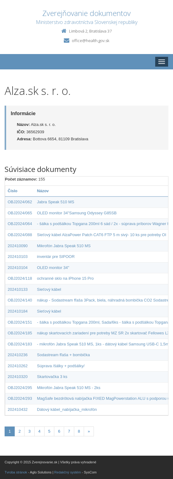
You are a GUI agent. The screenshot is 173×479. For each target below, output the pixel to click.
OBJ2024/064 (20, 223)
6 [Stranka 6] (59, 431)
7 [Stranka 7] (69, 431)
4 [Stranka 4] (39, 431)
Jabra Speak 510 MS (55, 202)
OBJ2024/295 (20, 387)
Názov (43, 191)
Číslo (12, 191)
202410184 (18, 311)
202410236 (18, 354)
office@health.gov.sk (90, 40)
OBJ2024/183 (20, 344)
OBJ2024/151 (20, 322)
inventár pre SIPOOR (56, 256)
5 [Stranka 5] (49, 431)
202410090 (18, 245)
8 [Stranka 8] (79, 431)
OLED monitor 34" (53, 267)
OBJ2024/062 (20, 202)
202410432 (18, 409)
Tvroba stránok (16, 472)
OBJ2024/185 (20, 333)
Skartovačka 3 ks (52, 376)
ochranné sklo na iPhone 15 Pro (65, 278)
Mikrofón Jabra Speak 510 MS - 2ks (69, 387)
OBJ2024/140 (20, 300)
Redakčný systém (67, 472)
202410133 (18, 289)
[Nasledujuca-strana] (89, 431)
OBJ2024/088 (20, 234)
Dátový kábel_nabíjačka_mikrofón (67, 409)
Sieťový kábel (49, 289)
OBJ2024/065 (20, 213)
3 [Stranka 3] (29, 431)
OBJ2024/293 (20, 398)
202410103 (18, 256)
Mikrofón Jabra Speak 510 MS (64, 245)
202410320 (18, 376)
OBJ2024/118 (20, 278)
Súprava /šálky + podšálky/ (61, 366)
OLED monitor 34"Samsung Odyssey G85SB (77, 213)
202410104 (18, 267)
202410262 (18, 366)
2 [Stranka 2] (19, 431)
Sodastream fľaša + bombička (63, 354)
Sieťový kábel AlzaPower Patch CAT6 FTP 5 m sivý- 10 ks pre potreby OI (101, 234)
